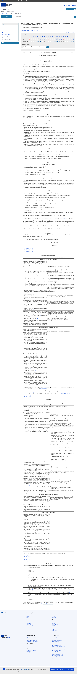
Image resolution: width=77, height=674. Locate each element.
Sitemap (27, 617)
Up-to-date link (5, 31)
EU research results (55, 624)
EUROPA (3, 13)
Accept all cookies (54, 669)
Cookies (27, 654)
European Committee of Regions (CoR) (58, 649)
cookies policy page (25, 669)
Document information (6, 26)
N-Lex (53, 629)
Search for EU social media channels (32, 645)
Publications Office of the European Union (18, 614)
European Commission (55, 641)
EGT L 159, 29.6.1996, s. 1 (44, 388)
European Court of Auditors (56, 645)
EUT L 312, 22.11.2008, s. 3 (28, 248)
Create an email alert (6, 37)
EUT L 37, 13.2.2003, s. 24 (28, 395)
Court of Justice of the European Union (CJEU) (59, 642)
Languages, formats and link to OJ (28, 34)
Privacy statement (29, 625)
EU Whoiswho (54, 625)
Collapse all (72, 32)
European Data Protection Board (57, 654)
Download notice (6, 34)
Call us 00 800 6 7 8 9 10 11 (31, 637)
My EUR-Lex (67, 5)
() (28, 68)
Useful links (54, 617)
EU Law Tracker (54, 630)
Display (47, 46)
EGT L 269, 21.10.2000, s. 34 (28, 396)
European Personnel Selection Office (58, 655)
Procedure (4, 28)
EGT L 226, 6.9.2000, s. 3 (31, 392)
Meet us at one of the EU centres (32, 641)
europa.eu (9, 637)
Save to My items (6, 36)
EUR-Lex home (8, 13)
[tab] (48, 34)
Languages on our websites (31, 650)
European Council (55, 639)
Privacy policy (28, 651)
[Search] (75, 17)
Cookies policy (28, 623)
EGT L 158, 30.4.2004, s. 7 (65, 393)
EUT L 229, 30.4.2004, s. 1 (28, 558)
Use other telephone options (31, 639)
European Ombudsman (55, 651)
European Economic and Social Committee (59, 647)
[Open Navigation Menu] (6, 16)
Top (23, 605)
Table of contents (6, 42)
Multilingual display (25, 44)
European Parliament (55, 637)
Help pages (28, 615)
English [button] (74, 5)
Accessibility (28, 624)
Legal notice (28, 652)
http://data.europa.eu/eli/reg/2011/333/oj (30, 30)
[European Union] (4, 636)
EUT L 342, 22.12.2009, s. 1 (28, 251)
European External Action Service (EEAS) (58, 646)
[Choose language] (26, 47)
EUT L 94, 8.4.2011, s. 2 (43, 603)
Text (3, 24)
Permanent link (5, 32)
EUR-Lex (5, 10)
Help (70, 13)
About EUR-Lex (54, 615)
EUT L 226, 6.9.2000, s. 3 (28, 556)
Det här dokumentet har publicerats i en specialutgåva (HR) (31, 27)
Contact (27, 616)
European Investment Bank (56, 650)
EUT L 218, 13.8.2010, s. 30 (28, 249)
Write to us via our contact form (31, 640)
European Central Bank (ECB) (57, 644)
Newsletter (53, 616)
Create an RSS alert (6, 39)
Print (73, 13)
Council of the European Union (57, 640)
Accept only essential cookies (66, 669)
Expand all (67, 32)
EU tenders (53, 623)
